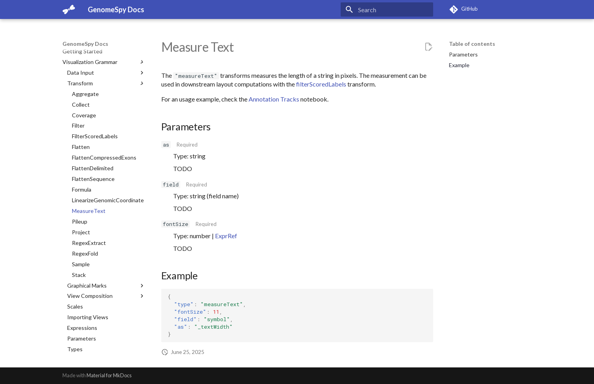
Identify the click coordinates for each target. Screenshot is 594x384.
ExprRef (226, 235)
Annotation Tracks (274, 99)
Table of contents (472, 43)
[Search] (387, 9)
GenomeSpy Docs (85, 43)
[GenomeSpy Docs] (68, 9)
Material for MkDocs (109, 375)
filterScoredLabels (321, 84)
